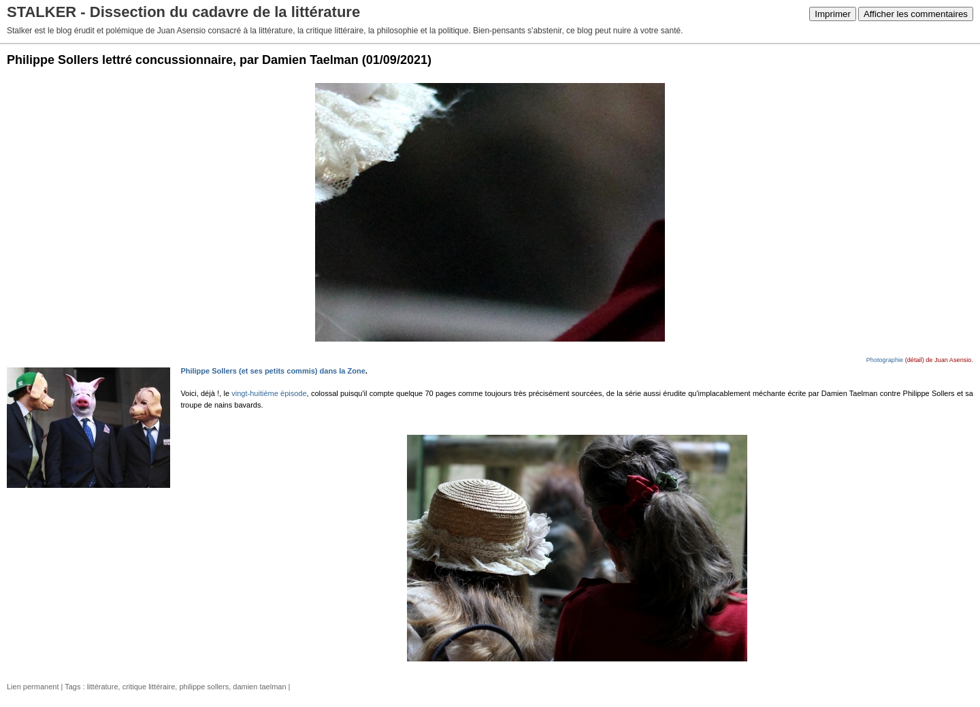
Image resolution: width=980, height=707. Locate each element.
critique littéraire (149, 687)
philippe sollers (204, 687)
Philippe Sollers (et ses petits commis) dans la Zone (272, 371)
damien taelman (259, 687)
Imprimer (833, 14)
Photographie (884, 360)
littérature (102, 687)
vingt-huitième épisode (268, 393)
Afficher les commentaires (916, 14)
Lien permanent (33, 687)
